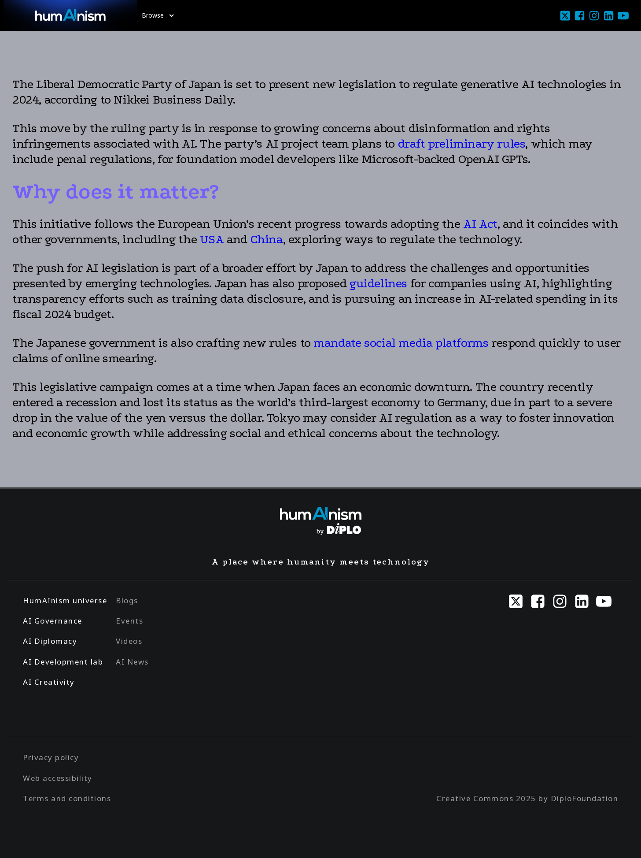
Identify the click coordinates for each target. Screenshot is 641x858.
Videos (129, 641)
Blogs (127, 600)
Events (129, 621)
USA (213, 239)
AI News (132, 662)
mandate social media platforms (400, 343)
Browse (158, 15)
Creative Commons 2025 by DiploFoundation (527, 798)
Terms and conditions (67, 798)
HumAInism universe (65, 600)
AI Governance (52, 621)
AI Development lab (63, 662)
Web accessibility (57, 778)
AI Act (480, 224)
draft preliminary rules (462, 144)
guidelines (378, 283)
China (267, 239)
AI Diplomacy (50, 641)
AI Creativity (49, 682)
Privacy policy (51, 757)
